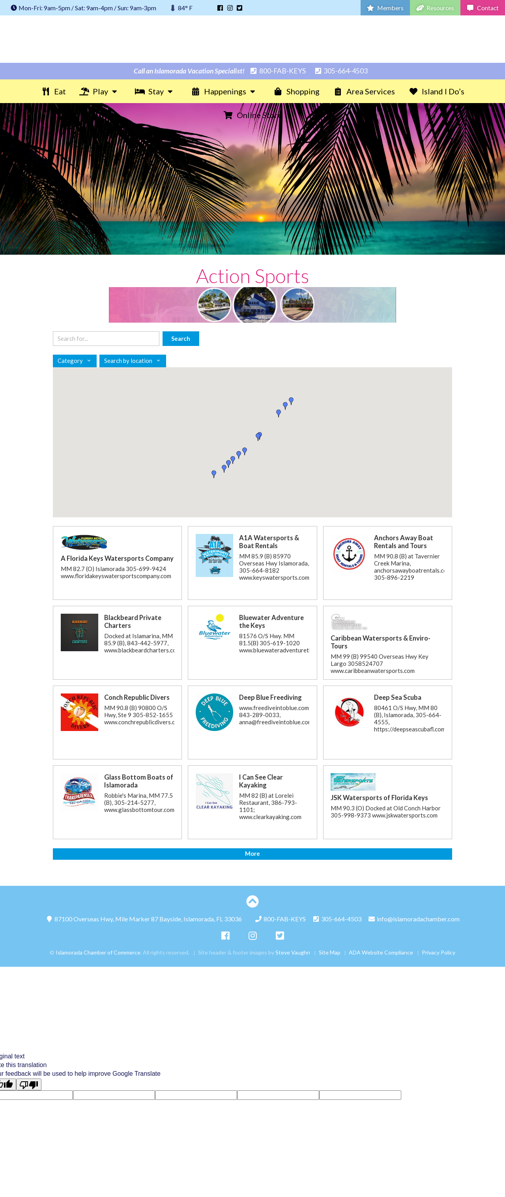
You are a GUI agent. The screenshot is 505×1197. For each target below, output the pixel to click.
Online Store (252, 115)
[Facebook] (220, 7)
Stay (156, 91)
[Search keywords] (106, 338)
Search (180, 338)
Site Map (329, 952)
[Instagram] (230, 7)
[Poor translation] (28, 1084)
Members (385, 7)
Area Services (364, 91)
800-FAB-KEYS (277, 71)
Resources (435, 7)
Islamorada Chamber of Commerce (252, 39)
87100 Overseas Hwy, (143, 919)
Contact (483, 7)
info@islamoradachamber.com (414, 919)
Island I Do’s (436, 91)
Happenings (225, 91)
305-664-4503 (341, 71)
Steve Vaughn (292, 952)
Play (100, 91)
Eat (53, 91)
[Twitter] (239, 7)
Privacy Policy (438, 952)
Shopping (296, 91)
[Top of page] (252, 901)
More (252, 853)
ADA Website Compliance (381, 952)
